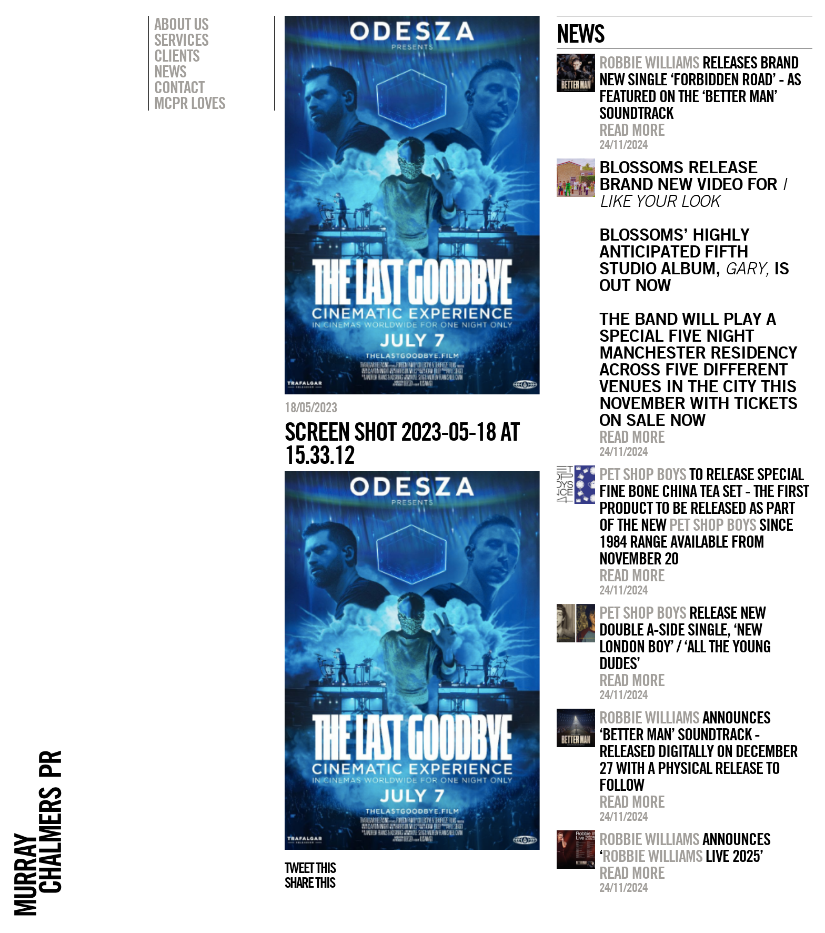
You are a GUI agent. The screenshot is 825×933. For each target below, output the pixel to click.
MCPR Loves (189, 102)
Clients (176, 55)
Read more (632, 129)
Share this (310, 882)
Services (181, 39)
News (170, 71)
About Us (181, 23)
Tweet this (310, 868)
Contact (179, 86)
